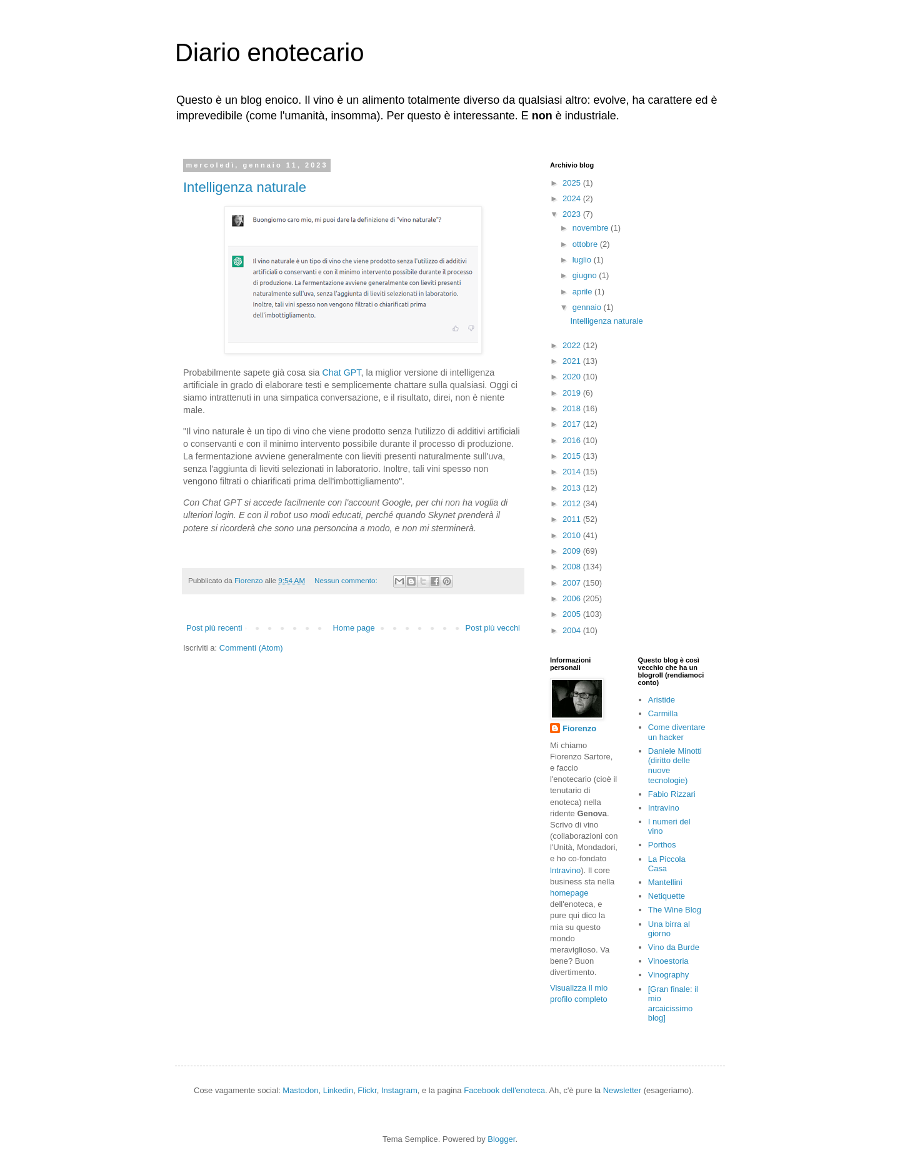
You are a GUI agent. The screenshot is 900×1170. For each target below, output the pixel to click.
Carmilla (663, 713)
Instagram (399, 1090)
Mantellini (665, 882)
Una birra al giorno (669, 929)
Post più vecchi (493, 627)
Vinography (668, 974)
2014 (572, 471)
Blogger (501, 1139)
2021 (572, 361)
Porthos (662, 844)
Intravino (663, 807)
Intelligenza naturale (244, 187)
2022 (572, 345)
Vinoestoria (668, 961)
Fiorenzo (579, 728)
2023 (572, 214)
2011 (572, 519)
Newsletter (622, 1090)
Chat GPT (341, 373)
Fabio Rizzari (672, 794)
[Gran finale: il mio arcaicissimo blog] (673, 1003)
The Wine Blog (674, 909)
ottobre (586, 244)
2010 (572, 535)
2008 (572, 566)
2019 (572, 393)
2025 (572, 183)
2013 (572, 487)
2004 (572, 630)
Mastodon (300, 1090)
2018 (572, 408)
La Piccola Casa (667, 864)
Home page (353, 627)
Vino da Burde (673, 947)
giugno (585, 275)
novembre (591, 227)
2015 (572, 456)
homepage (569, 893)
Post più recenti (214, 627)
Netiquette (666, 896)
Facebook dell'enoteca (504, 1090)
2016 (572, 440)
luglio (583, 259)
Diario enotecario (269, 52)
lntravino (565, 870)
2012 (572, 503)
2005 (572, 614)
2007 (572, 583)
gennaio (588, 307)
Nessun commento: (346, 580)
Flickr (367, 1090)
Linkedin (338, 1090)
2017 (572, 424)
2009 (572, 551)
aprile (583, 291)
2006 (572, 598)
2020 (572, 376)
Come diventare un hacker (677, 732)
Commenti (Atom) (251, 647)
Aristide (661, 699)
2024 (572, 198)
